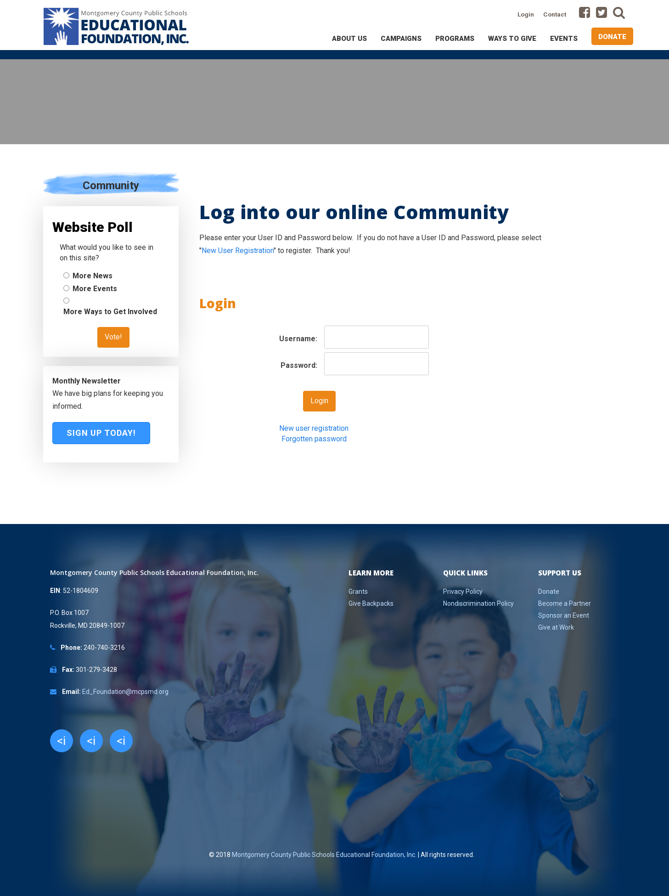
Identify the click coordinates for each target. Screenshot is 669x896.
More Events (95, 288)
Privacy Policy (463, 591)
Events (564, 38)
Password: (299, 365)
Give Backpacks (371, 603)
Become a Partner (564, 603)
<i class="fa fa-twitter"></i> (91, 743)
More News (92, 275)
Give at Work (556, 627)
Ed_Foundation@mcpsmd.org (125, 691)
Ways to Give (512, 38)
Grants (358, 591)
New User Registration (238, 250)
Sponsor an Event (563, 615)
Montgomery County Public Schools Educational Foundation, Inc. (324, 854)
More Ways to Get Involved (110, 311)
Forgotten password (314, 438)
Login (525, 14)
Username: (298, 338)
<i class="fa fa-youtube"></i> (121, 743)
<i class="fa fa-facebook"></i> (61, 743)
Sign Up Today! (101, 433)
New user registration (314, 428)
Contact (554, 14)
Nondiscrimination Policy (478, 603)
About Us (349, 38)
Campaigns (401, 38)
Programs (454, 38)
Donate (612, 37)
